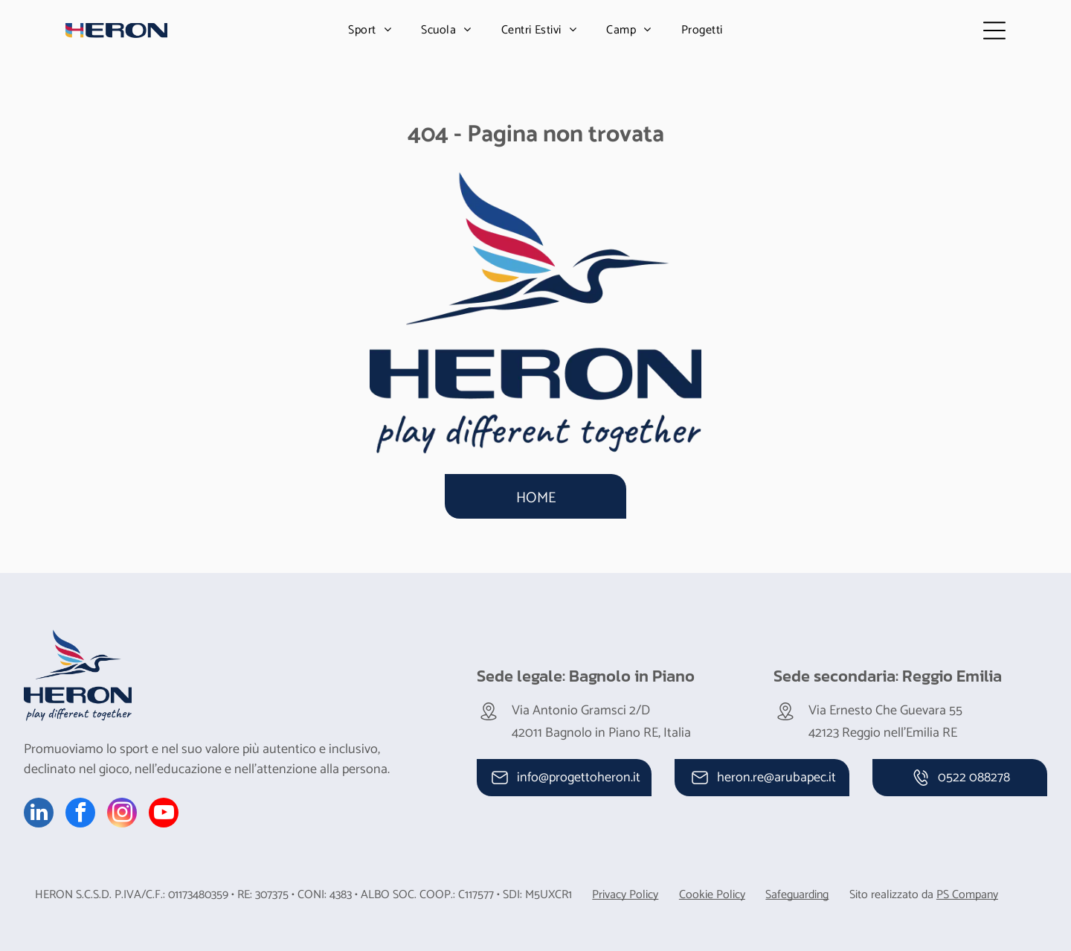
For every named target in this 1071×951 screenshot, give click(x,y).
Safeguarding (797, 895)
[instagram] (122, 814)
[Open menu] (994, 30)
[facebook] (80, 814)
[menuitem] (369, 30)
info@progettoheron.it (578, 777)
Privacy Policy (625, 895)
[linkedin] (39, 814)
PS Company (967, 895)
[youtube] (163, 814)
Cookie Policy (712, 895)
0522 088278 (974, 777)
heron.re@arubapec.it (776, 777)
